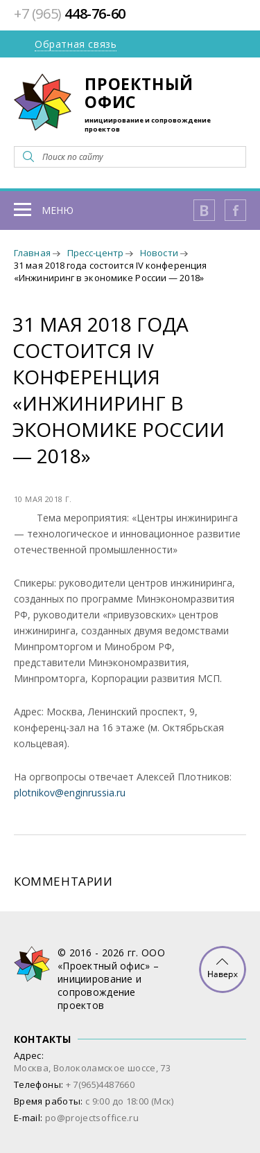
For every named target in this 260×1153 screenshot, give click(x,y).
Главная (32, 253)
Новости (159, 253)
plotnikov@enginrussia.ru (69, 792)
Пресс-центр (95, 253)
